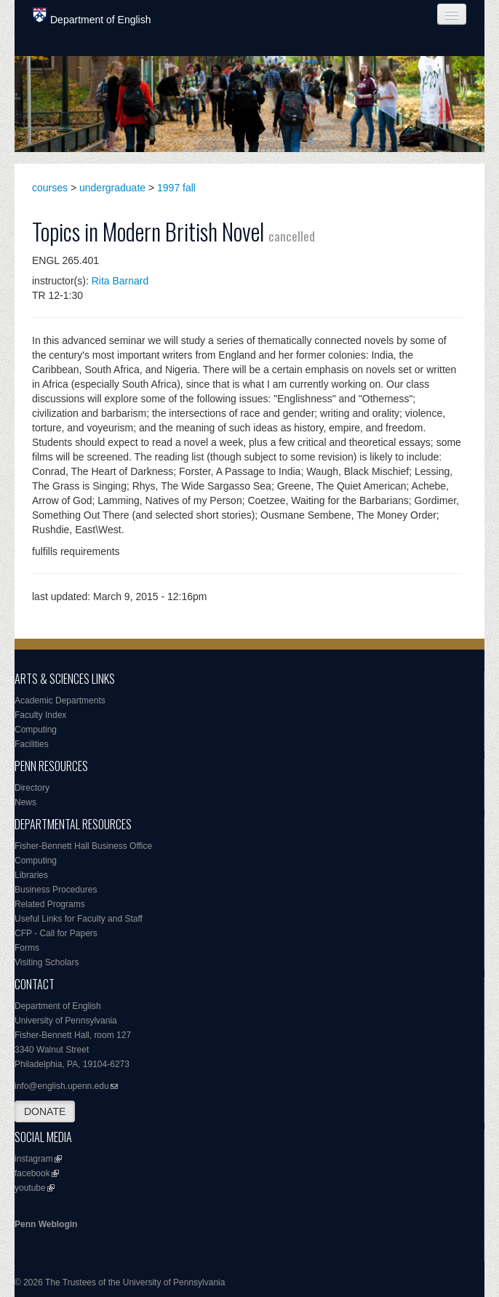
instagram (34, 1159)
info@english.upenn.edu (62, 1086)
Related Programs (50, 904)
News (25, 802)
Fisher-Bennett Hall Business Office (83, 846)
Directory (32, 788)
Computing (36, 730)
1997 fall (176, 187)
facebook (32, 1173)
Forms (27, 948)
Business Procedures (56, 890)
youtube (30, 1188)
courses (50, 187)
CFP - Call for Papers (56, 933)
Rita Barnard (120, 281)
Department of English (92, 16)
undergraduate (112, 187)
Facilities (32, 744)
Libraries (31, 875)
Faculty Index (40, 715)
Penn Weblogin (46, 1224)
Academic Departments (60, 700)
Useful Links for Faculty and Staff (79, 919)
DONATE (44, 1111)
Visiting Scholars (47, 962)
